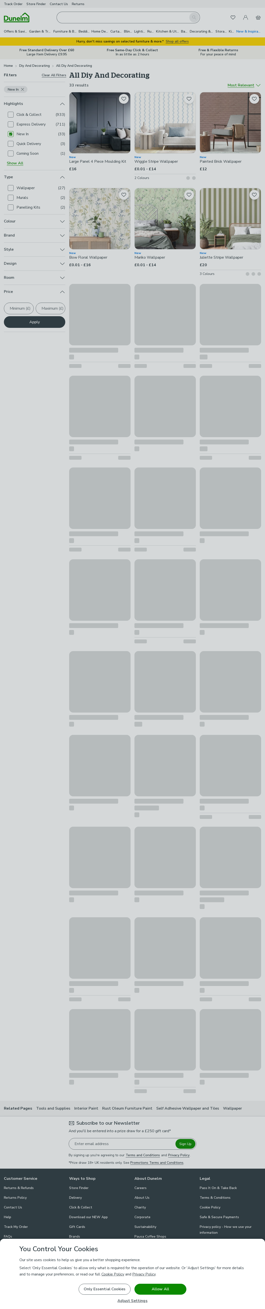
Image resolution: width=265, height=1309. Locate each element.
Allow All (160, 1289)
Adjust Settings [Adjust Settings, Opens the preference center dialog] (132, 1301)
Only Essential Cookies (105, 1289)
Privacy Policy (144, 1274)
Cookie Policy (112, 1274)
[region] (132, 1274)
